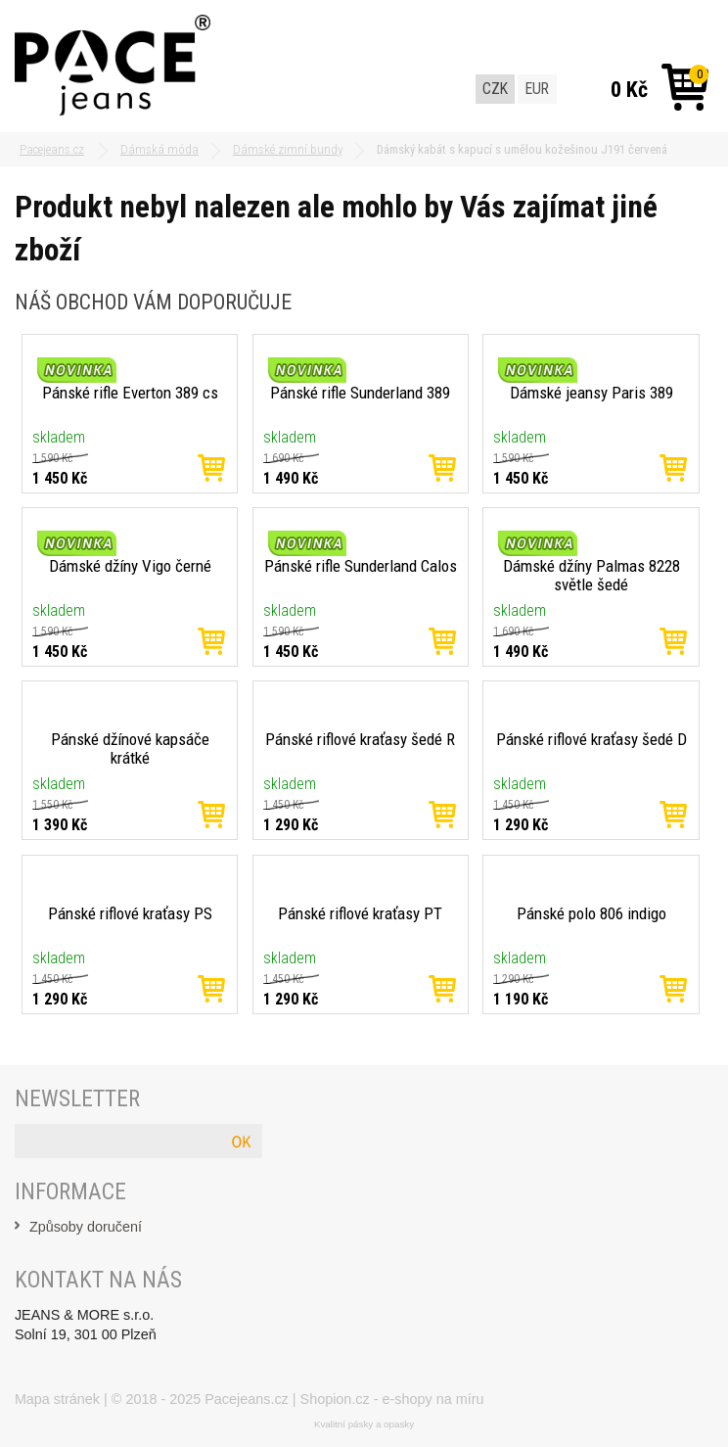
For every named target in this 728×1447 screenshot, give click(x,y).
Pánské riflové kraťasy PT (360, 913)
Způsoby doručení (85, 1227)
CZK (495, 88)
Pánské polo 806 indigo (591, 913)
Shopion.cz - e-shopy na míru (392, 1399)
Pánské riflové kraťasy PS (130, 913)
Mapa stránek (57, 1399)
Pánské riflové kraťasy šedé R (360, 739)
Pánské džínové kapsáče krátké (130, 748)
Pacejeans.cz (247, 1399)
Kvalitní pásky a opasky (364, 1424)
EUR (537, 88)
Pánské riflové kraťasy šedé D (591, 739)
